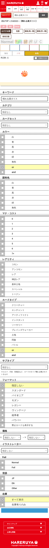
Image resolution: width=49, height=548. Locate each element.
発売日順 (5, 37)
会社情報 (10, 528)
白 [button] (5, 48)
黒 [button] (24, 48)
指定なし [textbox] (6, 112)
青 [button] (15, 48)
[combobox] (24, 112)
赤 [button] (34, 48)
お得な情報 (11, 532)
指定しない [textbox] (10, 437)
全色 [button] (37, 53)
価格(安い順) (42, 31)
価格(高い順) (30, 31)
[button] (41, 58)
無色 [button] (6, 53)
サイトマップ (12, 524)
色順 (18, 31)
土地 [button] (18, 53)
